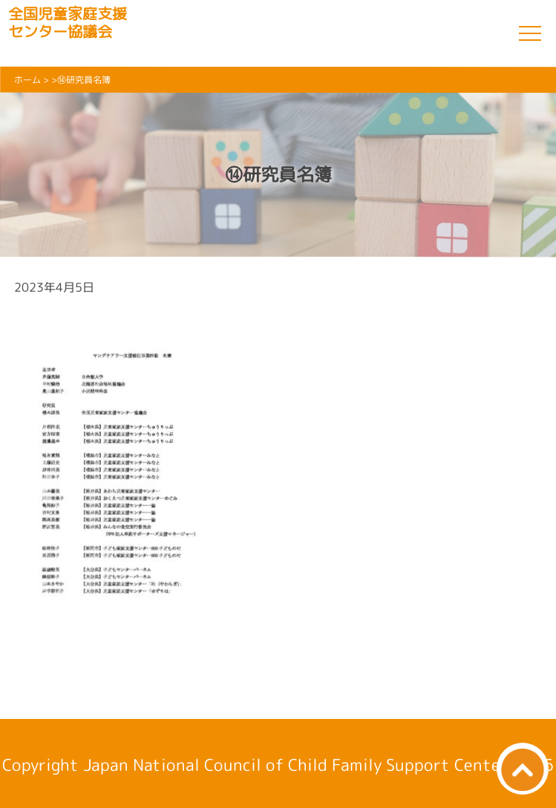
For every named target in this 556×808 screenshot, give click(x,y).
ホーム (27, 79)
